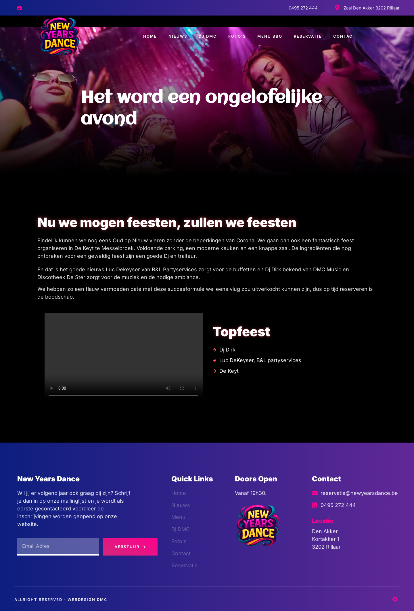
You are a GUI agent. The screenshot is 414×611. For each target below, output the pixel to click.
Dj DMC (208, 36)
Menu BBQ (269, 36)
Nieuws (177, 36)
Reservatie (308, 36)
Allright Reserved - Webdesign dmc (61, 599)
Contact (344, 36)
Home (150, 36)
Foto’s (237, 36)
